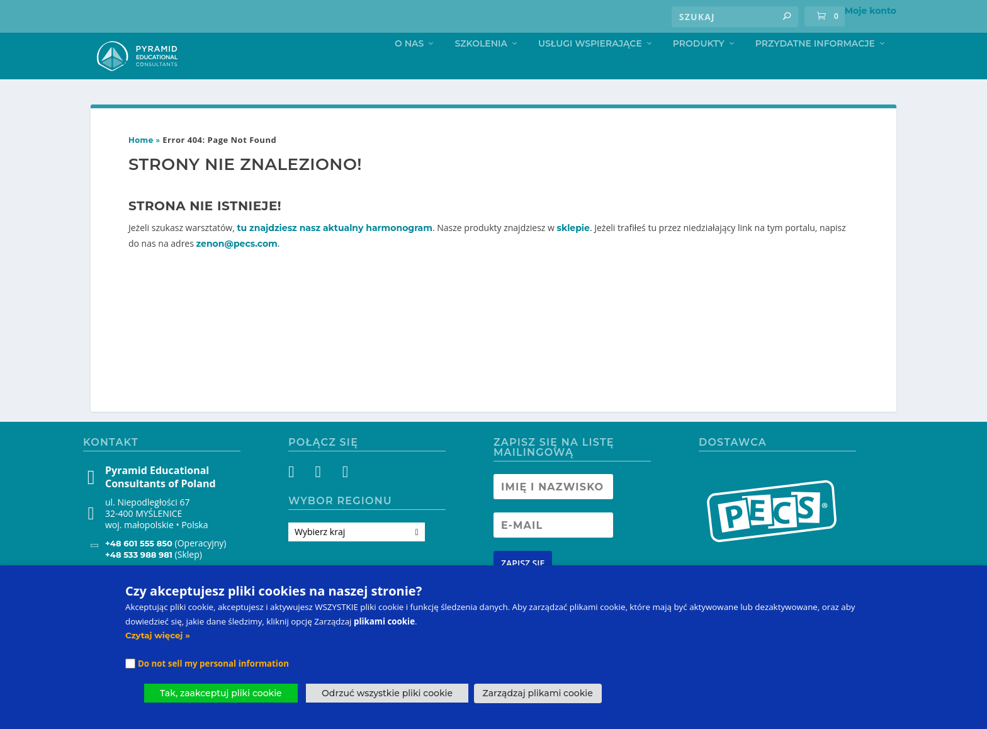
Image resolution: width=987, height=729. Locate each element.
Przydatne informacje (815, 67)
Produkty (699, 67)
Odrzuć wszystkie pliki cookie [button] (387, 693)
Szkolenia (480, 67)
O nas (409, 67)
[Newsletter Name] (553, 511)
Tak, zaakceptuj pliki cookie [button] (221, 693)
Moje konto (870, 10)
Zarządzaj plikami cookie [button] (538, 693)
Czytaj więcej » (157, 635)
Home (141, 164)
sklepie (573, 252)
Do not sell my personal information (213, 663)
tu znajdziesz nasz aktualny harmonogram (334, 252)
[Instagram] (321, 499)
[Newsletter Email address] (553, 549)
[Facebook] (298, 499)
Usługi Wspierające (590, 67)
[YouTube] (344, 499)
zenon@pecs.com (237, 268)
